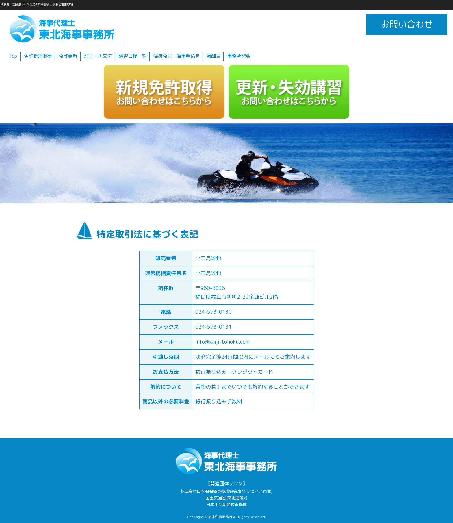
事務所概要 (238, 56)
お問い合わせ (407, 24)
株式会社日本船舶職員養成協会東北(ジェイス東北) (226, 491)
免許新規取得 (38, 56)
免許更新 (68, 56)
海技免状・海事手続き (176, 56)
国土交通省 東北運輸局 (226, 498)
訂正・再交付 (98, 56)
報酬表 (213, 56)
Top (13, 56)
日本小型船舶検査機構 (226, 504)
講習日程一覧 (132, 56)
